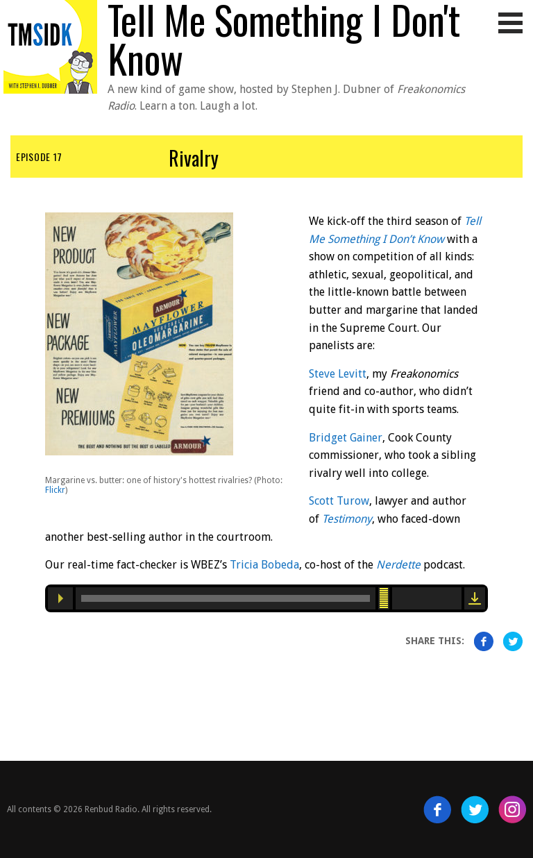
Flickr (55, 490)
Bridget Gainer (345, 437)
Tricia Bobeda (264, 564)
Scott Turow (339, 500)
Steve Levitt (337, 373)
